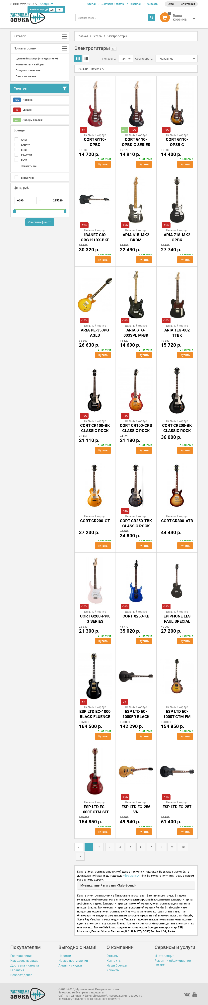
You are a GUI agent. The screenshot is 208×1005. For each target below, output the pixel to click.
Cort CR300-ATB (177, 520)
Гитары (97, 36)
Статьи (91, 3)
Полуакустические (28, 70)
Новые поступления (73, 961)
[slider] (14, 209)
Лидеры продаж (27, 120)
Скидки (22, 110)
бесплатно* (131, 875)
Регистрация (187, 3)
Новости (64, 956)
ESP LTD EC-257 (177, 806)
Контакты (152, 3)
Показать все (29, 166)
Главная (83, 36)
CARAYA (25, 145)
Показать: (109, 58)
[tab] (40, 36)
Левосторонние (26, 76)
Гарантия (135, 3)
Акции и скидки (70, 965)
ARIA (24, 139)
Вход (171, 3)
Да (52, 9)
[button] (179, 18)
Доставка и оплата (113, 3)
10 (183, 846)
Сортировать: (144, 58)
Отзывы (112, 956)
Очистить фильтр (39, 222)
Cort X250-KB (136, 616)
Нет (59, 9)
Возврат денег (21, 975)
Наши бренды (116, 965)
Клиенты (112, 970)
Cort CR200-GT (95, 520)
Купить (103, 164)
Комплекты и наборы (30, 64)
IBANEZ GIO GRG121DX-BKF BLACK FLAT (95, 240)
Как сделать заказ (24, 961)
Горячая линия (21, 956)
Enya (24, 160)
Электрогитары (116, 36)
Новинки (23, 100)
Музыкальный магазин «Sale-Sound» (108, 885)
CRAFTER (26, 155)
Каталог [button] (20, 36)
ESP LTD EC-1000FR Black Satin (136, 716)
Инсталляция (164, 956)
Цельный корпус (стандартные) (37, 58)
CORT (24, 150)
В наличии (27, 177)
